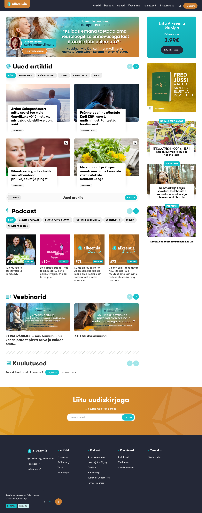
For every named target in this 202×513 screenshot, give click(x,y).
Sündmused (123, 462)
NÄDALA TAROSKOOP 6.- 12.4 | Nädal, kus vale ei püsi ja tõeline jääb (172, 151)
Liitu (128, 417)
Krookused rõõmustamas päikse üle (171, 241)
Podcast (108, 5)
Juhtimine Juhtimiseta (87, 220)
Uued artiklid (32, 66)
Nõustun (11, 506)
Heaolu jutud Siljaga (57, 220)
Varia (97, 75)
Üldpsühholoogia (88, 130)
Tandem (130, 220)
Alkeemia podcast (29, 220)
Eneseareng (25, 75)
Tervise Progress (18, 226)
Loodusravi (86, 185)
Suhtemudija (113, 220)
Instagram (34, 469)
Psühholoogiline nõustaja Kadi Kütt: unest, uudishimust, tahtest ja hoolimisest (100, 118)
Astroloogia (80, 75)
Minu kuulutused (126, 467)
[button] (130, 66)
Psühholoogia (46, 75)
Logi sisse (52, 372)
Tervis (63, 75)
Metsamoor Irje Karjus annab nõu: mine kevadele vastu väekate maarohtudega (100, 173)
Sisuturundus (166, 5)
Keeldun (23, 506)
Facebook (34, 463)
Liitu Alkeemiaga (172, 49)
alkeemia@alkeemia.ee (40, 458)
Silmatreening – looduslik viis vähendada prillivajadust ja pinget (31, 175)
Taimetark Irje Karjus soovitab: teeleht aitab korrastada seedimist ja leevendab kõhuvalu (172, 192)
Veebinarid (134, 5)
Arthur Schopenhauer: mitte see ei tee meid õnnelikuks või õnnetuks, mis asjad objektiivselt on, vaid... (32, 116)
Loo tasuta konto (68, 372)
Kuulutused (150, 5)
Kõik (10, 75)
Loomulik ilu (17, 185)
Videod (121, 5)
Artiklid (97, 5)
